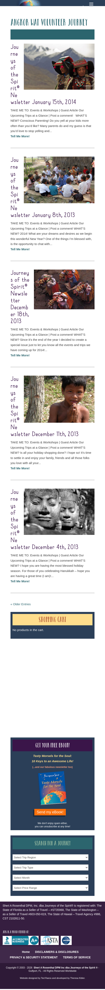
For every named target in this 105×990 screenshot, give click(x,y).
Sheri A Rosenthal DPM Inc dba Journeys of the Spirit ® (66, 967)
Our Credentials (71, 678)
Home (26, 951)
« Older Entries (20, 604)
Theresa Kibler (77, 978)
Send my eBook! (50, 812)
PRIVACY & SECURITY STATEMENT (34, 957)
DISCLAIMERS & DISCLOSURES (57, 951)
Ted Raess (46, 978)
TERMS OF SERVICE (77, 957)
